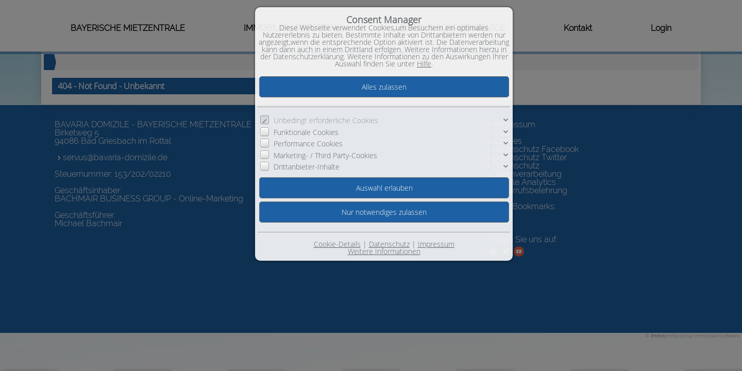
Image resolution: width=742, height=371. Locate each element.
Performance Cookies (308, 143)
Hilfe (424, 64)
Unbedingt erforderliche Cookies (326, 120)
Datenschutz (389, 244)
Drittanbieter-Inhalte (307, 167)
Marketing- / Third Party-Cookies (325, 155)
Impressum (436, 244)
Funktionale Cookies (306, 132)
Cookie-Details (337, 244)
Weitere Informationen (384, 251)
